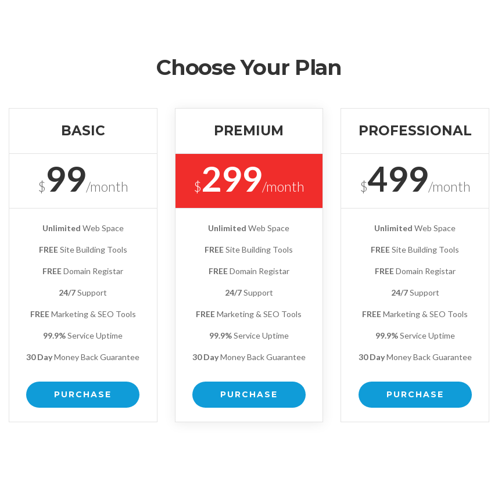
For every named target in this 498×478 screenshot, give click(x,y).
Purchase (83, 394)
